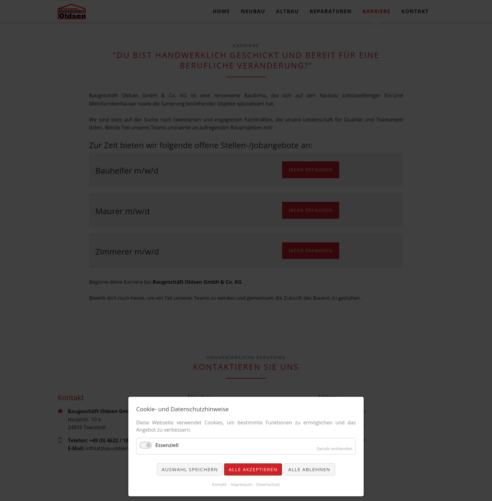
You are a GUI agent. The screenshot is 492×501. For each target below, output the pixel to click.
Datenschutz (268, 484)
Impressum (241, 484)
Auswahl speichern (190, 469)
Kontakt (219, 484)
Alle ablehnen (309, 469)
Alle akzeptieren (253, 469)
